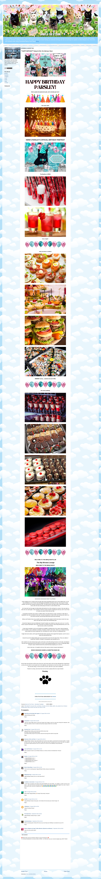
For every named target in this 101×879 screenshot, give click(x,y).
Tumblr (5, 79)
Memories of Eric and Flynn (30, 739)
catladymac (26, 806)
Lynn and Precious (28, 748)
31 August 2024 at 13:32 (32, 756)
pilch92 (25, 799)
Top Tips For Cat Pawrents (65, 45)
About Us (25, 45)
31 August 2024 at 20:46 (31, 791)
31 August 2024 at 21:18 (32, 799)
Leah (25, 791)
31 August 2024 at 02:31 (35, 729)
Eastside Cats (27, 729)
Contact (30, 45)
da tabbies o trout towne (29, 781)
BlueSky (6, 73)
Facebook (6, 75)
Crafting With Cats (53, 45)
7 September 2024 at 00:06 (58, 828)
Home (5, 45)
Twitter (5, 81)
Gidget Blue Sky (27, 774)
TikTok (5, 78)
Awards (95, 45)
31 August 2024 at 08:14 (40, 739)
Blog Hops (88, 45)
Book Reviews (43, 45)
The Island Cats (27, 813)
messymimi (26, 720)
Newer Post (24, 871)
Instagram (6, 76)
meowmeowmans (28, 821)
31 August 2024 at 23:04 (34, 806)
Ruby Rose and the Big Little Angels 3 (32, 713)
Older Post (67, 871)
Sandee (25, 756)
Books (82, 45)
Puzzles (36, 45)
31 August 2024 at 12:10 (37, 748)
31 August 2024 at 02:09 (34, 720)
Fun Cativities (76, 45)
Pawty (28, 707)
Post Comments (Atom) (31, 874)
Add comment (25, 834)
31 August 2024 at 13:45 (37, 767)
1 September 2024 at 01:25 (37, 821)
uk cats (43, 707)
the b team (40, 707)
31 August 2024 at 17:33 (39, 781)
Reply (25, 716)
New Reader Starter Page (14, 45)
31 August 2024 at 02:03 (45, 713)
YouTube (6, 82)
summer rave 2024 (33, 707)
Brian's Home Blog (28, 767)
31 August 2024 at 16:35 (36, 774)
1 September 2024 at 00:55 (36, 813)
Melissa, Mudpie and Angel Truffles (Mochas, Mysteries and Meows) (38, 828)
